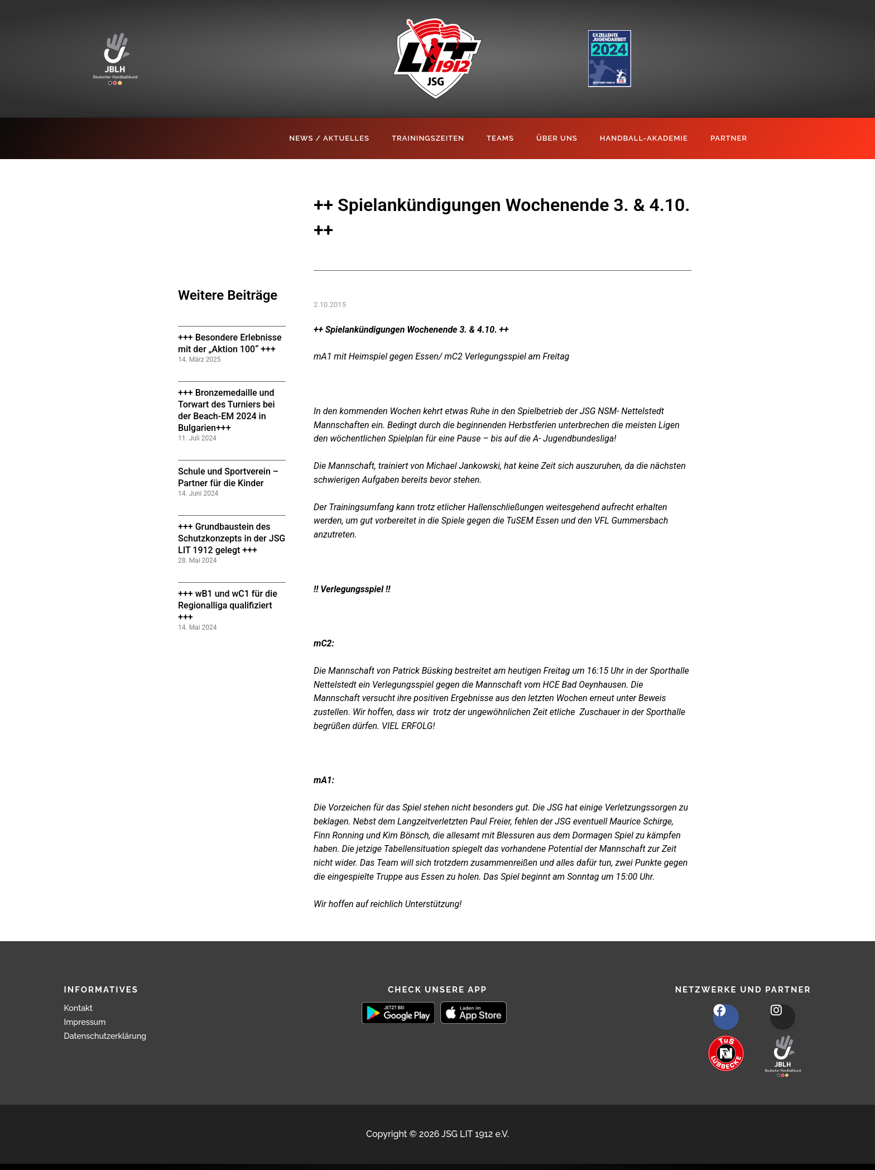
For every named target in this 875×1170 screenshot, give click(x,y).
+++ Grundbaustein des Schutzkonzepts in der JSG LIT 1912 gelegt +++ (231, 538)
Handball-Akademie (644, 138)
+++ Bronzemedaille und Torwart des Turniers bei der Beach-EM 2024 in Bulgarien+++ (226, 410)
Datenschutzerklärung (110, 1035)
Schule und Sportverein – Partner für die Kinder (228, 477)
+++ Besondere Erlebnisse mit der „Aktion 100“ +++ (230, 343)
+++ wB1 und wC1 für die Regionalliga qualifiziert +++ (227, 605)
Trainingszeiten (428, 138)
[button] (24, 1145)
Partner (728, 138)
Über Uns (557, 138)
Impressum (87, 1021)
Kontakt (80, 1008)
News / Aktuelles (329, 138)
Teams (500, 138)
